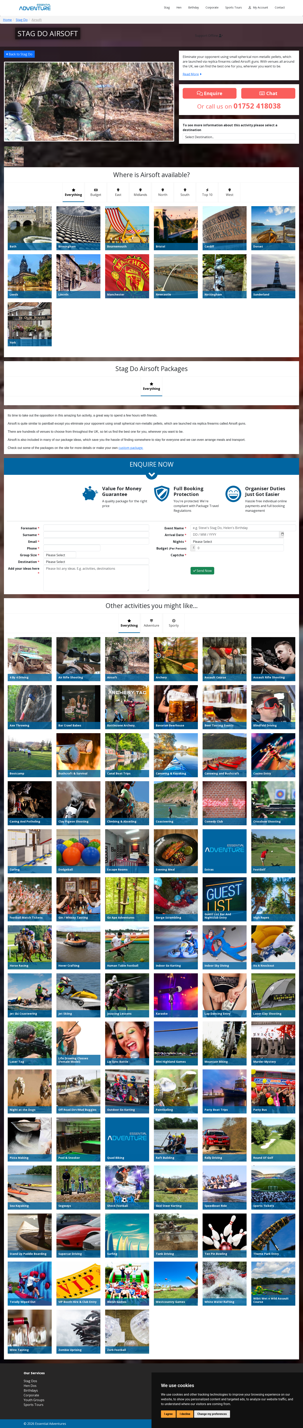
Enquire (209, 93)
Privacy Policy (250, 1336)
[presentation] (220, 559)
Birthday (193, 7)
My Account (258, 7)
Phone (33, 548)
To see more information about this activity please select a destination (230, 127)
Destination (28, 562)
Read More (192, 74)
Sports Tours (233, 7)
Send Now (202, 571)
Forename (30, 528)
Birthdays (31, 1302)
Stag (167, 7)
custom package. (131, 448)
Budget (171, 548)
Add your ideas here (23, 570)
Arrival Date (175, 535)
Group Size (29, 555)
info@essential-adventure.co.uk (257, 1310)
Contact (280, 7)
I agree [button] (168, 1414)
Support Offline (209, 35)
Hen (178, 7)
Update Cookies (270, 1336)
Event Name (175, 528)
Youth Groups (34, 1312)
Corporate (212, 7)
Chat (268, 93)
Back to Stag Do (19, 54)
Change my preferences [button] (212, 1414)
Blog (210, 1336)
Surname (31, 535)
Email (33, 541)
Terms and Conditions (228, 1336)
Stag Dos (30, 1293)
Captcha (178, 555)
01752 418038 (268, 1316)
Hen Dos (30, 1298)
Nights (179, 541)
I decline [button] (185, 1414)
